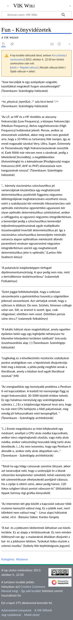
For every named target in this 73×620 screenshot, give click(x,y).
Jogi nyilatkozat (11, 614)
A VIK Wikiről (43, 610)
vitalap (61, 55)
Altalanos (22, 559)
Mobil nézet (32, 614)
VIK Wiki (24, 5)
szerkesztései (17, 59)
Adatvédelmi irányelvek (16, 610)
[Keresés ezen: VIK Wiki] (36, 14)
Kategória (7, 559)
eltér (13, 67)
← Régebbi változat (27, 67)
